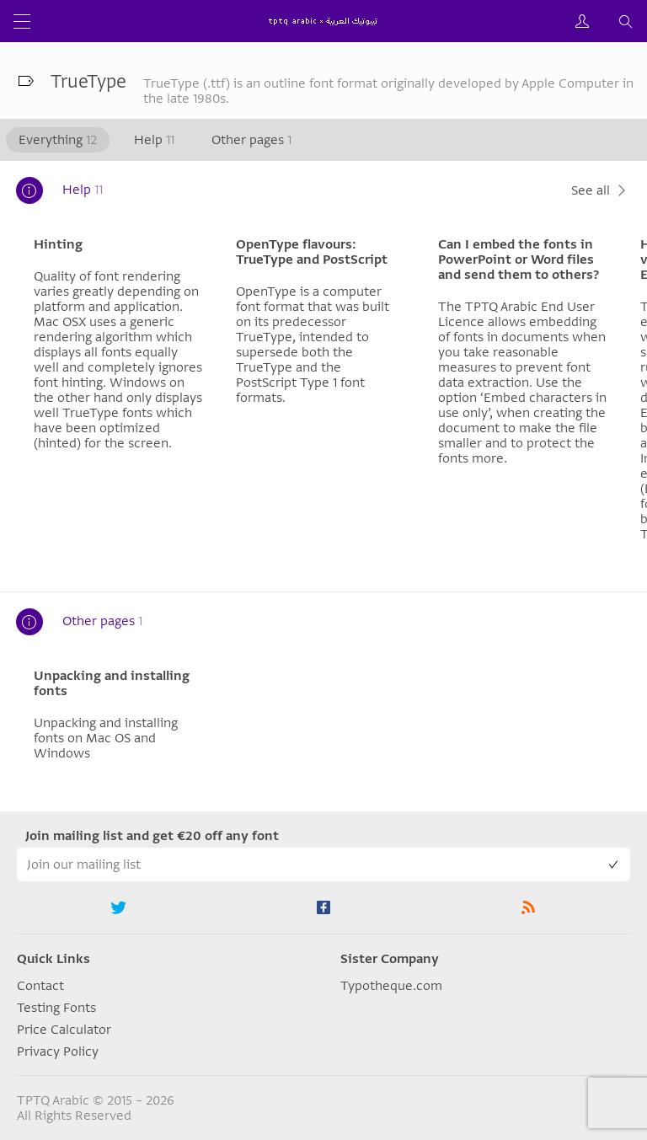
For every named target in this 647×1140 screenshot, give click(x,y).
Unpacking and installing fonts (112, 683)
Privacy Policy (58, 1051)
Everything (58, 139)
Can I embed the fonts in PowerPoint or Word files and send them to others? (518, 259)
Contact (40, 985)
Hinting (58, 244)
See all (600, 190)
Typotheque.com (391, 985)
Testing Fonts (56, 1007)
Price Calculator (64, 1029)
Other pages (251, 139)
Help (154, 139)
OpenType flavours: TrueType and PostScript (312, 252)
